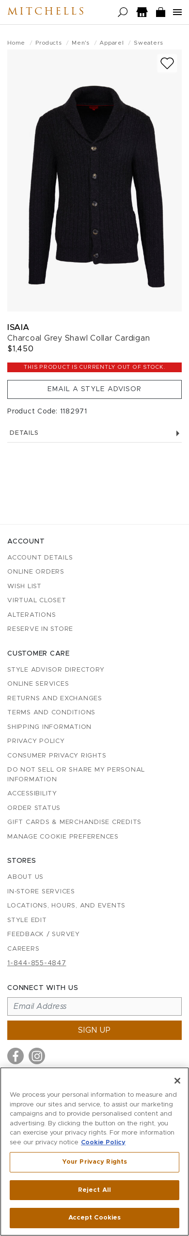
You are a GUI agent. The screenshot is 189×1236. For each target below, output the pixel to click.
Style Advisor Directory (55, 670)
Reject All (94, 1190)
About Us (25, 877)
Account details (40, 558)
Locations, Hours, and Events (66, 906)
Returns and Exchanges (54, 698)
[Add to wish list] (167, 63)
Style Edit (27, 920)
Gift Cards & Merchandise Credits (74, 822)
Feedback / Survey (43, 934)
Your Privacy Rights (94, 1162)
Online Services (38, 684)
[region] (94, 1151)
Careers (23, 949)
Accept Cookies (94, 1218)
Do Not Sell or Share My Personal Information (76, 775)
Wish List (24, 586)
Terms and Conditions (51, 712)
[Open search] (123, 12)
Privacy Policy (36, 741)
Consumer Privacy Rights (56, 756)
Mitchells (46, 12)
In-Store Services (41, 892)
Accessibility (32, 794)
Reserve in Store (40, 629)
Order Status (34, 808)
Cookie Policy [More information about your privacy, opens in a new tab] (103, 1142)
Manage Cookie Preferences (63, 837)
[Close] (177, 1080)
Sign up (94, 1030)
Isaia (18, 327)
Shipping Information (49, 727)
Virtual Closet (36, 600)
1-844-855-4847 (36, 963)
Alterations (31, 615)
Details (94, 433)
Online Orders (35, 572)
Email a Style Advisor (94, 389)
